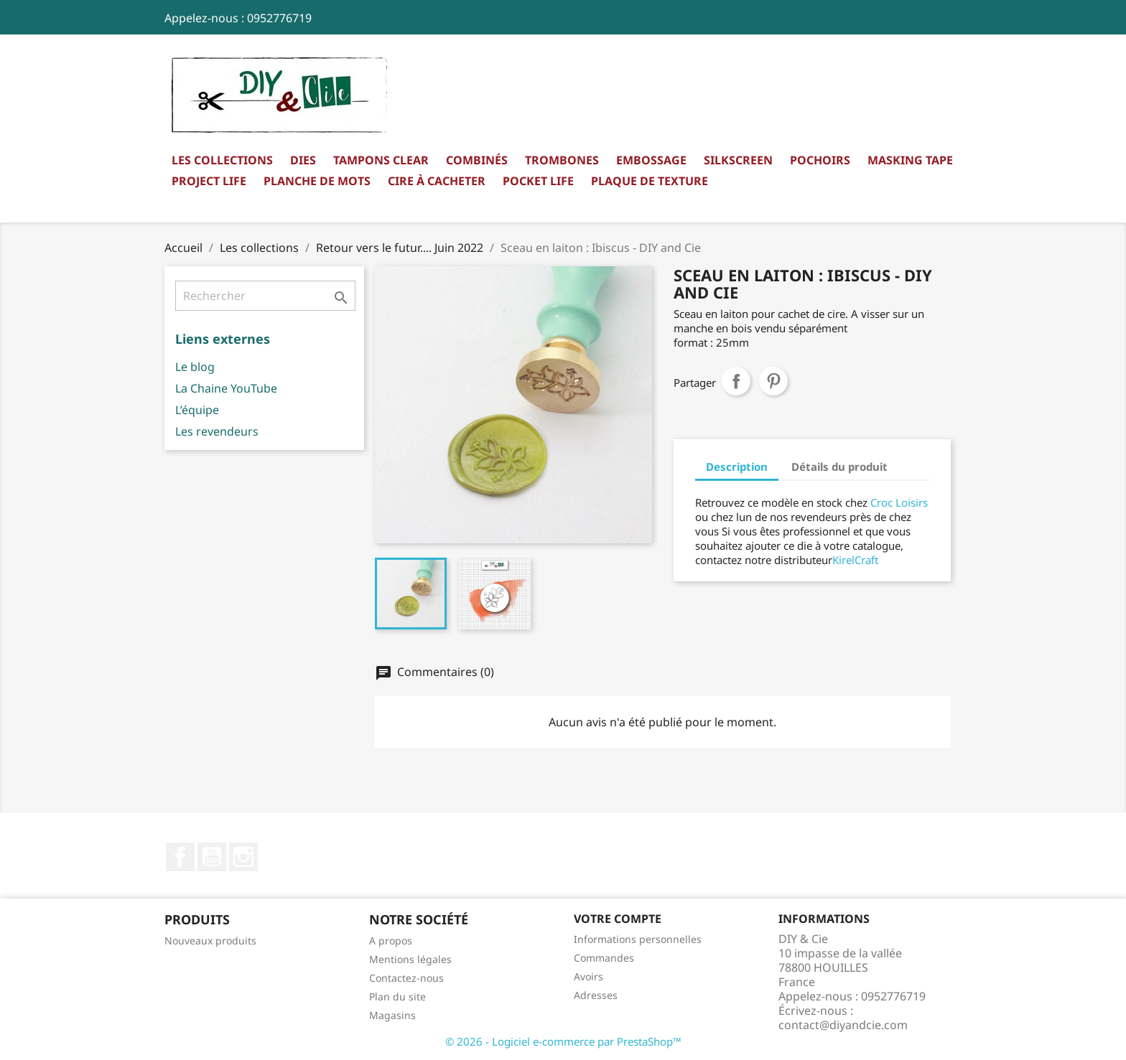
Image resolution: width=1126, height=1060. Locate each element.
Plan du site (397, 996)
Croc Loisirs (899, 502)
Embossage (651, 160)
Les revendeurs (217, 431)
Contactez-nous (406, 978)
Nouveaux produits (210, 940)
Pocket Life (538, 181)
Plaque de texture (649, 181)
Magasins (392, 1015)
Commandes (604, 958)
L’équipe (197, 410)
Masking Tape (910, 160)
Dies (303, 160)
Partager (736, 381)
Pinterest (773, 381)
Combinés (477, 160)
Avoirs (588, 976)
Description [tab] (737, 466)
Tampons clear (381, 160)
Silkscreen (738, 160)
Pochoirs (820, 160)
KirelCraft (855, 560)
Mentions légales (410, 959)
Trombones (562, 160)
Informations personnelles (638, 939)
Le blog (195, 367)
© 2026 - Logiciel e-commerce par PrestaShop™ (563, 1041)
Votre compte (617, 919)
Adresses (596, 995)
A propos (390, 940)
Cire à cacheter (436, 181)
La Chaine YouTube (226, 388)
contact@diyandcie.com (843, 1025)
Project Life (209, 181)
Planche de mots (317, 181)
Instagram (243, 857)
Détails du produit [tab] (839, 466)
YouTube (211, 857)
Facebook (180, 857)
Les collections (222, 160)
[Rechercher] (265, 296)
